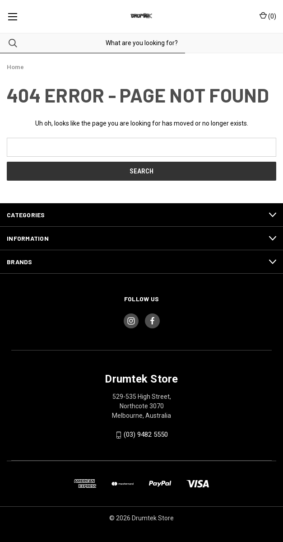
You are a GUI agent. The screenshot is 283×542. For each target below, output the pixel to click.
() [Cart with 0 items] (268, 16)
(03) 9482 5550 (146, 434)
